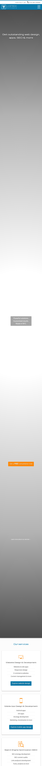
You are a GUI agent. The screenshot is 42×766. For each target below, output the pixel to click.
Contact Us (20, 2)
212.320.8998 (33, 2)
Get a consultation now (21, 464)
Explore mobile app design (21, 727)
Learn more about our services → (21, 539)
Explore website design (21, 683)
